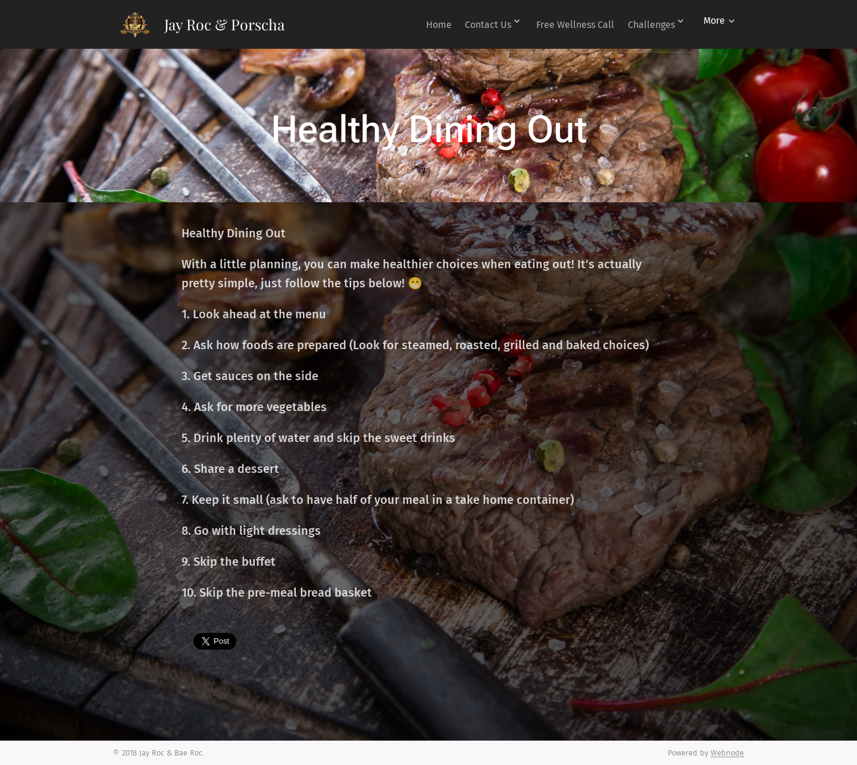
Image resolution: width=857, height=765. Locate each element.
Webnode (727, 752)
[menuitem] (416, 24)
